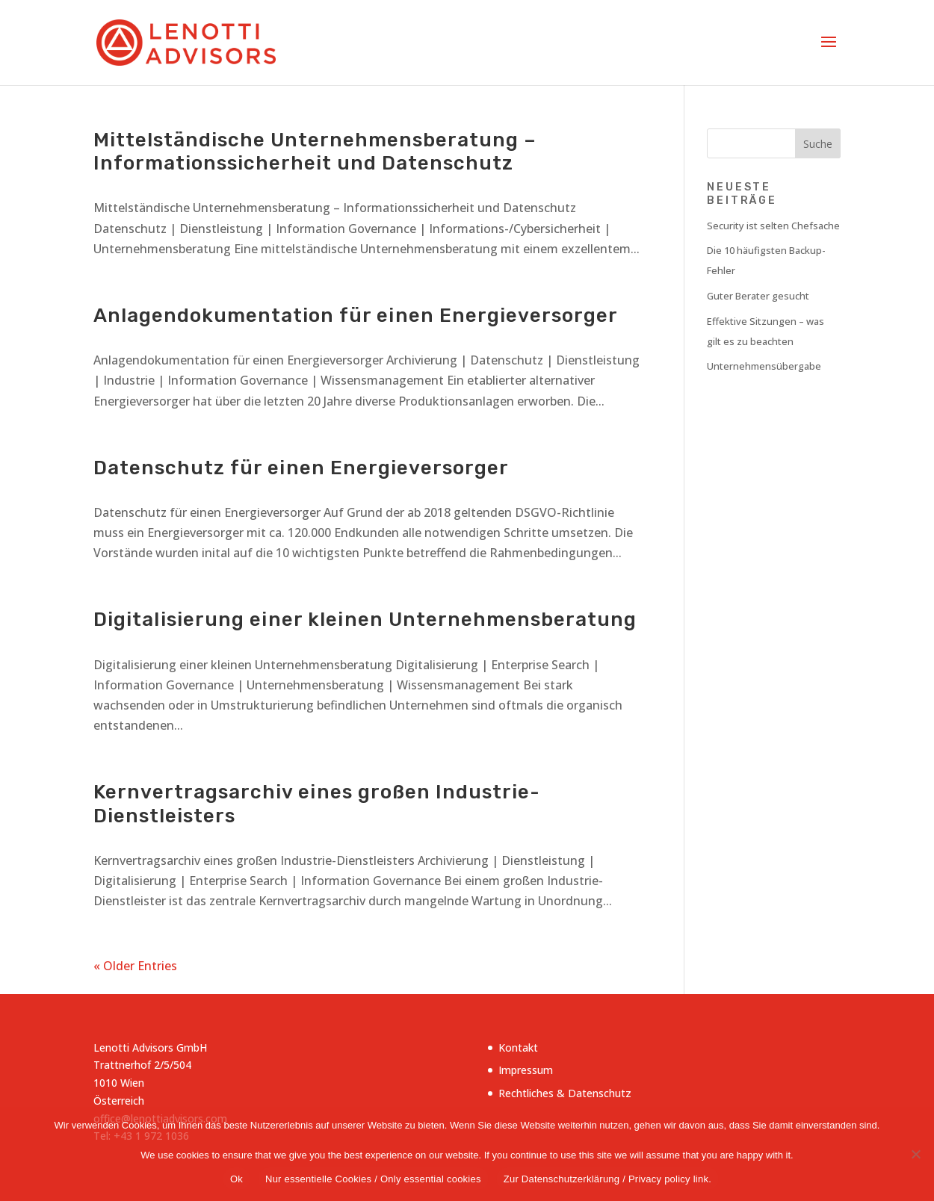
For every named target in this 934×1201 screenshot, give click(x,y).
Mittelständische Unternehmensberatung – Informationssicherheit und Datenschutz (314, 151)
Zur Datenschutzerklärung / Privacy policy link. (607, 1179)
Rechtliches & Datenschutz (564, 1093)
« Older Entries (135, 966)
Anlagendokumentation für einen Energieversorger (355, 315)
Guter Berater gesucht (758, 295)
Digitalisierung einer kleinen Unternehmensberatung (365, 619)
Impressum (525, 1070)
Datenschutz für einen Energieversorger (301, 468)
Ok (236, 1179)
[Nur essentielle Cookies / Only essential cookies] (915, 1153)
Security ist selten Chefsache (773, 225)
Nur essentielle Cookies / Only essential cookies (373, 1179)
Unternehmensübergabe (764, 366)
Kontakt (518, 1047)
